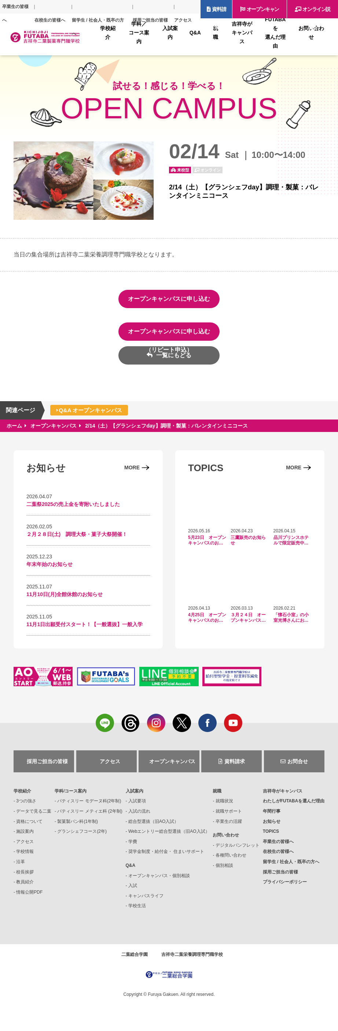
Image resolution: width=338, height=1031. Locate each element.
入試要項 (137, 805)
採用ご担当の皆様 (150, 20)
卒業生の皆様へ (15, 13)
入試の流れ (139, 815)
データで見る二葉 (33, 815)
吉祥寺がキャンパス (282, 795)
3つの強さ (26, 805)
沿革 (20, 866)
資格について (29, 825)
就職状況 (224, 805)
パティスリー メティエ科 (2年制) (89, 815)
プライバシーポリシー (285, 886)
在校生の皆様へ (49, 20)
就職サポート (229, 815)
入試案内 (134, 795)
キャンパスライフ (146, 900)
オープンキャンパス (263, 12)
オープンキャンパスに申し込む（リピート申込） (169, 334)
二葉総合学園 (134, 959)
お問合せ (297, 766)
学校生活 (137, 910)
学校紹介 (22, 795)
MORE (132, 467)
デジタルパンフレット (238, 850)
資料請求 (219, 12)
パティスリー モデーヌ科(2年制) (89, 805)
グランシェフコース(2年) (82, 836)
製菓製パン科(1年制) (77, 825)
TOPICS (271, 836)
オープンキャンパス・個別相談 (159, 880)
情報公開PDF (29, 896)
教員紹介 (25, 886)
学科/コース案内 (71, 795)
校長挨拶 (25, 876)
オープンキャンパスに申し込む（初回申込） (169, 302)
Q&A (131, 870)
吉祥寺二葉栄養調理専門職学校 (192, 959)
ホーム (14, 426)
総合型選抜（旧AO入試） (153, 825)
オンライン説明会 (316, 12)
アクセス (183, 20)
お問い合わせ (226, 839)
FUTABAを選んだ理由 (293, 805)
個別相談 (224, 870)
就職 (217, 795)
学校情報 (25, 856)
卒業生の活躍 (229, 825)
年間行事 (271, 815)
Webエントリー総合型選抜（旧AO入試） (169, 836)
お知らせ (271, 825)
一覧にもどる (172, 355)
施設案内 (25, 836)
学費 (132, 846)
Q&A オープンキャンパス (92, 410)
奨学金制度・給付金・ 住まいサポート (166, 856)
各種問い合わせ (231, 859)
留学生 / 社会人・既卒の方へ (98, 27)
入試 (132, 890)
